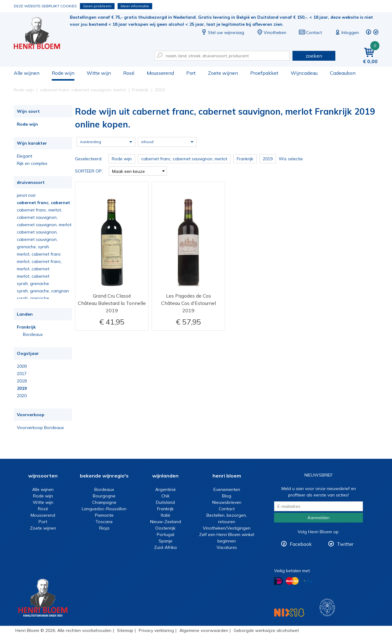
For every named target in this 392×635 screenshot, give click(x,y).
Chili (165, 496)
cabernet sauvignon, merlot (44, 224)
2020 (22, 395)
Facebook (301, 544)
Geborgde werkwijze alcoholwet (266, 630)
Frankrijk (26, 327)
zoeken (314, 56)
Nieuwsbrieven (226, 502)
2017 (22, 373)
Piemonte (104, 515)
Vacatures (227, 547)
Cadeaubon (343, 73)
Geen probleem (97, 6)
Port (191, 73)
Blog (226, 496)
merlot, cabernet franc (39, 254)
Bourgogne (104, 496)
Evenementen (226, 489)
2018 (22, 381)
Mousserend (160, 73)
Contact (310, 32)
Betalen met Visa (307, 581)
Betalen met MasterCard (292, 581)
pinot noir (26, 195)
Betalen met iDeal (278, 581)
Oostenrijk (165, 528)
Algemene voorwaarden (203, 630)
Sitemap (125, 630)
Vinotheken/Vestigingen (227, 528)
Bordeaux (33, 334)
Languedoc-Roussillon (104, 508)
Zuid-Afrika (165, 547)
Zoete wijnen (223, 73)
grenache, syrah (33, 246)
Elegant (24, 156)
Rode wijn (63, 73)
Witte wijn (99, 73)
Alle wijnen (27, 73)
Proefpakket (264, 73)
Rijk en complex (32, 163)
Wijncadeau (304, 73)
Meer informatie (135, 6)
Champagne (104, 502)
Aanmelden (318, 517)
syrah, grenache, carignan (43, 291)
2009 (22, 366)
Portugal (165, 534)
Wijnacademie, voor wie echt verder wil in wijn (327, 608)
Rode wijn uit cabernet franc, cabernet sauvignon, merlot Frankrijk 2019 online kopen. (41, 34)
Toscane (104, 521)
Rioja (104, 528)
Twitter (345, 544)
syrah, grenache (33, 283)
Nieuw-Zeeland (165, 521)
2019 (22, 388)
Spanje (165, 541)
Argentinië (165, 489)
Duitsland (165, 502)
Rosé (128, 73)
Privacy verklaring (156, 630)
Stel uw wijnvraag (222, 32)
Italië (165, 515)
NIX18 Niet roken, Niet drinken (289, 612)
